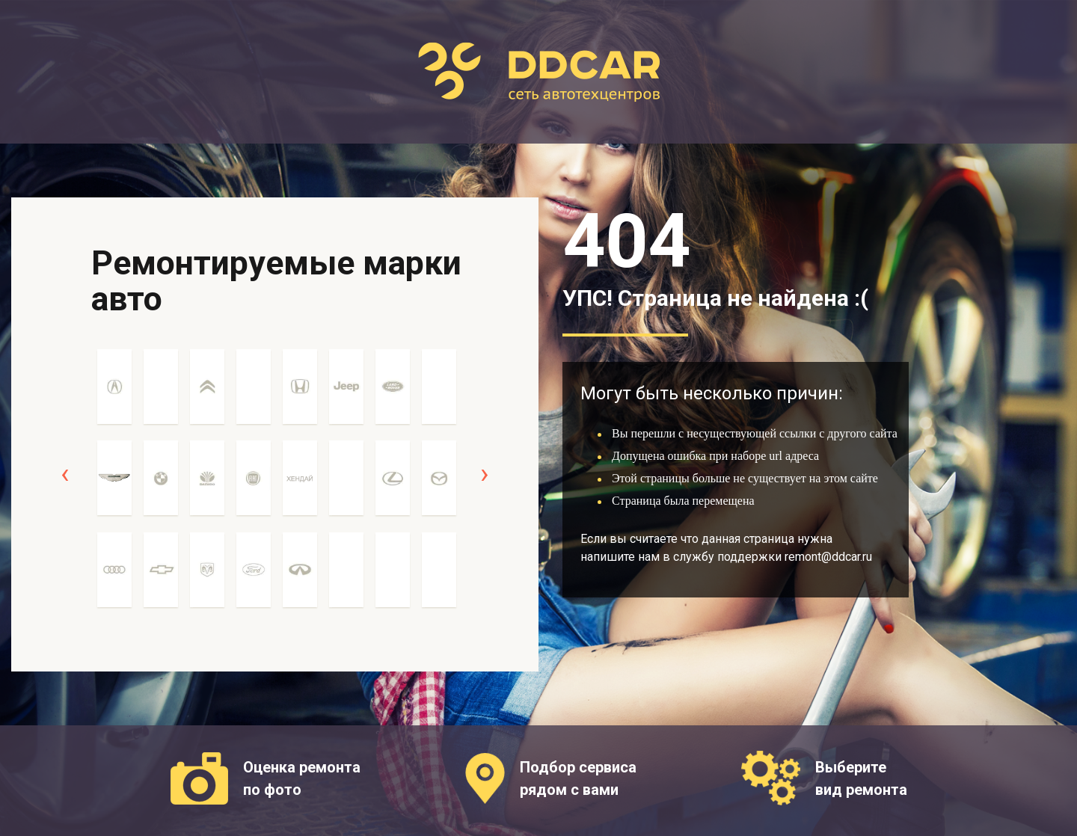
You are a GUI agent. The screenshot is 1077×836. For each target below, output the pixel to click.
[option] (114, 486)
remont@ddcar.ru (828, 557)
